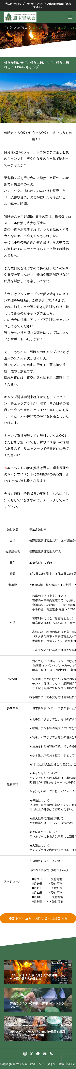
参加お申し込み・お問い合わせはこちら (38, 918)
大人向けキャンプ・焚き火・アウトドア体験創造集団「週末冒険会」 (38, 5)
